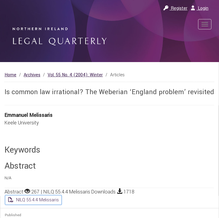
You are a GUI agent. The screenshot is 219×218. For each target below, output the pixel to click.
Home (10, 75)
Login (199, 8)
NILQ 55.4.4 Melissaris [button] (37, 200)
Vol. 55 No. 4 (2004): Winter (75, 75)
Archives (32, 75)
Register (175, 8)
